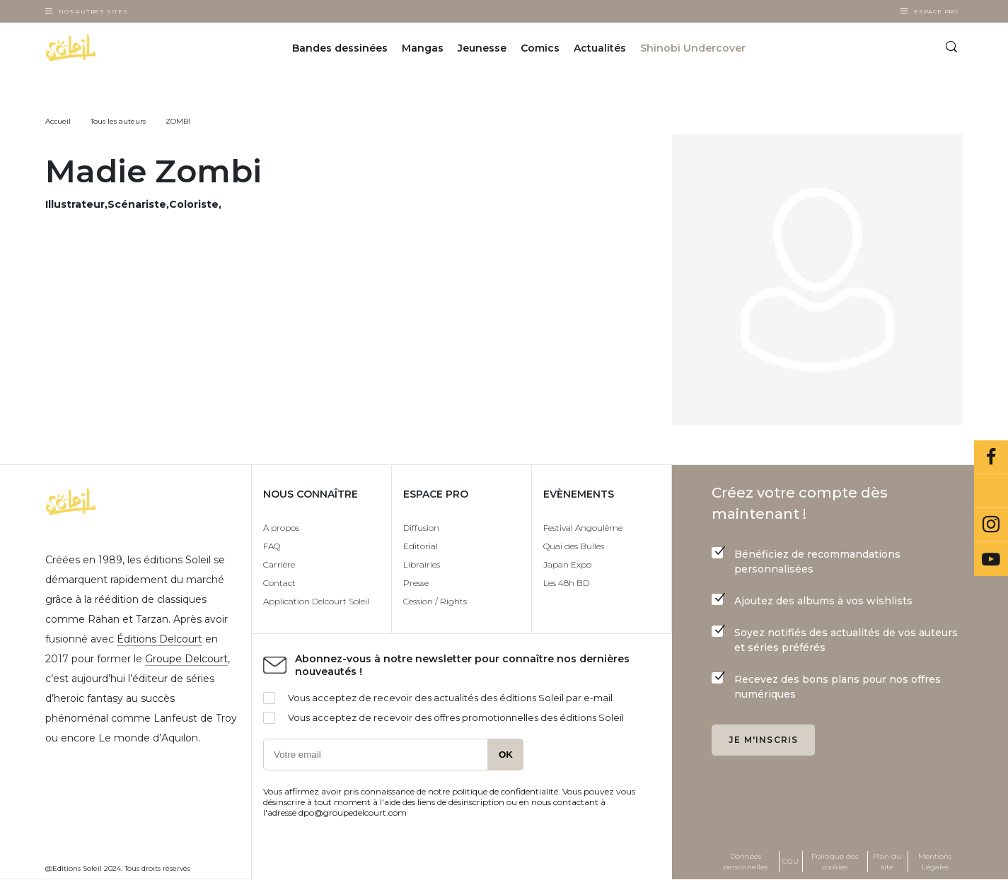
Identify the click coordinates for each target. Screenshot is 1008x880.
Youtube (991, 559)
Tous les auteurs (118, 121)
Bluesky (991, 491)
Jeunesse (482, 48)
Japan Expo (567, 564)
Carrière (279, 564)
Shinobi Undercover (693, 48)
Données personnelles (745, 862)
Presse (416, 582)
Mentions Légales (934, 862)
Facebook (991, 457)
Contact (279, 582)
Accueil (58, 121)
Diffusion (421, 527)
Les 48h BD (566, 582)
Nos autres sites (93, 11)
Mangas (423, 48)
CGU (790, 861)
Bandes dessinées (340, 48)
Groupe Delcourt (186, 658)
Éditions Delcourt (159, 639)
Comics (540, 48)
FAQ (271, 546)
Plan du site (887, 862)
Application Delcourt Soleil (316, 601)
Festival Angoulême (582, 527)
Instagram (991, 525)
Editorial (420, 546)
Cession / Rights (435, 601)
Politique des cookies (834, 862)
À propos (281, 527)
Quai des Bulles (573, 546)
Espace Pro (936, 11)
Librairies (421, 564)
